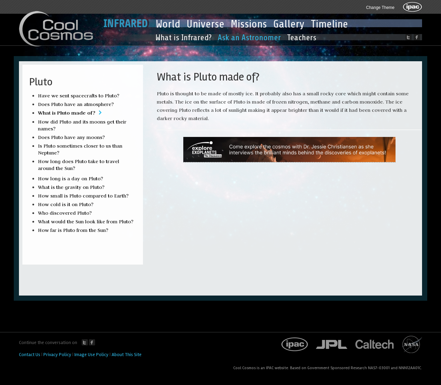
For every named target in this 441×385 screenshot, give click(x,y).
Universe (205, 24)
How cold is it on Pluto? (65, 204)
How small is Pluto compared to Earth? (83, 196)
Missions (248, 24)
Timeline (329, 24)
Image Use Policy (91, 354)
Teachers (301, 37)
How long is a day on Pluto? (70, 178)
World (168, 24)
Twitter (85, 342)
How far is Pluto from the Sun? (73, 230)
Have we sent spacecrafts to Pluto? (78, 96)
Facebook (92, 342)
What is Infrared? (183, 37)
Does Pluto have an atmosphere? (76, 104)
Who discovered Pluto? (65, 213)
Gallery (289, 24)
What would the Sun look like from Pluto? (85, 221)
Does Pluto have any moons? (71, 137)
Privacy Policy (57, 354)
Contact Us (29, 354)
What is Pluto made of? (66, 112)
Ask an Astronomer (249, 37)
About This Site (127, 354)
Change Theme (380, 7)
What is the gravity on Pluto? (71, 187)
